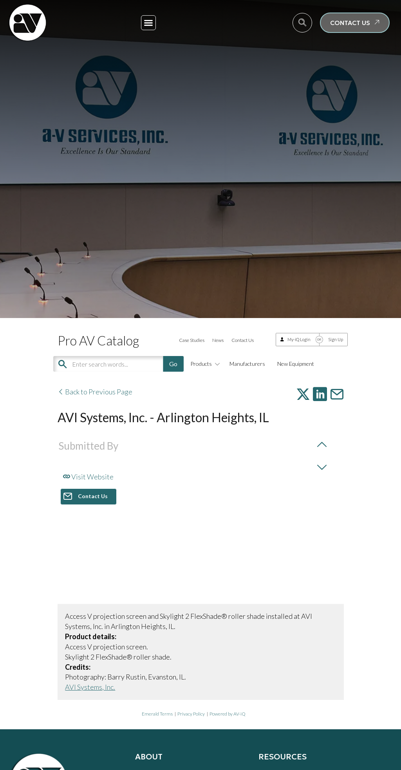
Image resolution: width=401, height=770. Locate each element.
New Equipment (295, 363)
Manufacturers (247, 363)
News (218, 340)
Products (203, 363)
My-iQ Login (299, 339)
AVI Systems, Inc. (90, 687)
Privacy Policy (191, 714)
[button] (148, 22)
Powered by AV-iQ (228, 714)
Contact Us (242, 340)
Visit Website (88, 476)
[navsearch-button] (302, 23)
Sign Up (335, 339)
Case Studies (191, 340)
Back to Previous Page (95, 391)
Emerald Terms (157, 714)
